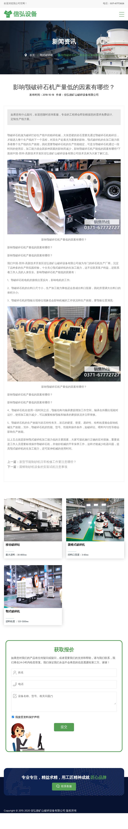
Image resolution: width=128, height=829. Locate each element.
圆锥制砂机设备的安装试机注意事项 (43, 467)
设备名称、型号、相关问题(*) (64, 699)
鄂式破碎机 (46, 55)
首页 (32, 55)
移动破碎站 (13, 545)
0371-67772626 (117, 4)
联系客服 (66, 786)
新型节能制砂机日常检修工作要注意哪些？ (47, 462)
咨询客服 (53, 115)
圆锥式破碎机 (76, 545)
